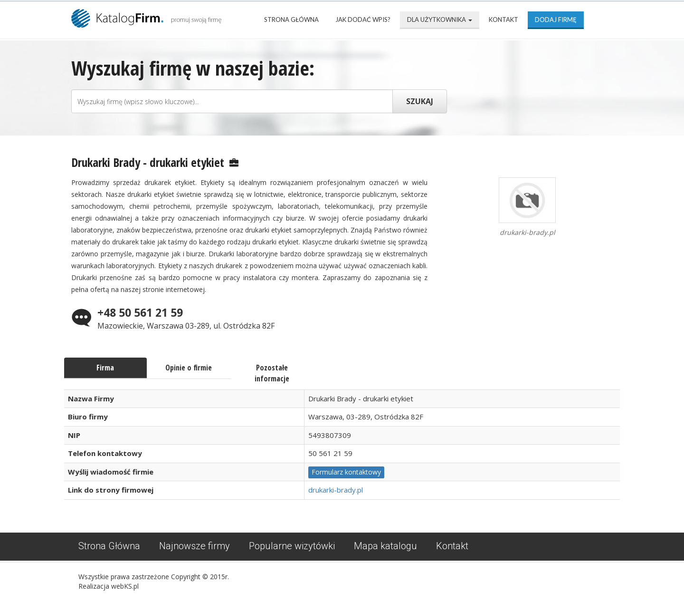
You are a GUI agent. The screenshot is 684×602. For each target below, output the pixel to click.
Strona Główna (291, 19)
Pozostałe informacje (272, 373)
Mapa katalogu (385, 546)
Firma (105, 367)
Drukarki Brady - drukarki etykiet (147, 162)
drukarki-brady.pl (335, 490)
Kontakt (503, 19)
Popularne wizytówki (292, 546)
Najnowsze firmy (194, 546)
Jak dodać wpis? (362, 19)
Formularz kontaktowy (346, 471)
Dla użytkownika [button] (439, 19)
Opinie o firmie (188, 367)
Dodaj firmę (556, 19)
